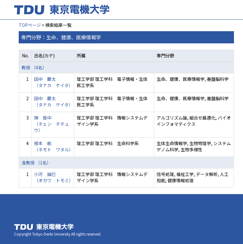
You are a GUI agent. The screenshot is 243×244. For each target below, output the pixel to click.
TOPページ (30, 25)
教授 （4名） (34, 67)
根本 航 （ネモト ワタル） (53, 146)
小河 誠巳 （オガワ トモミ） (53, 177)
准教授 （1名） (36, 162)
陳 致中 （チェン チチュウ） (51, 124)
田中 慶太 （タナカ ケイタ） (53, 82)
